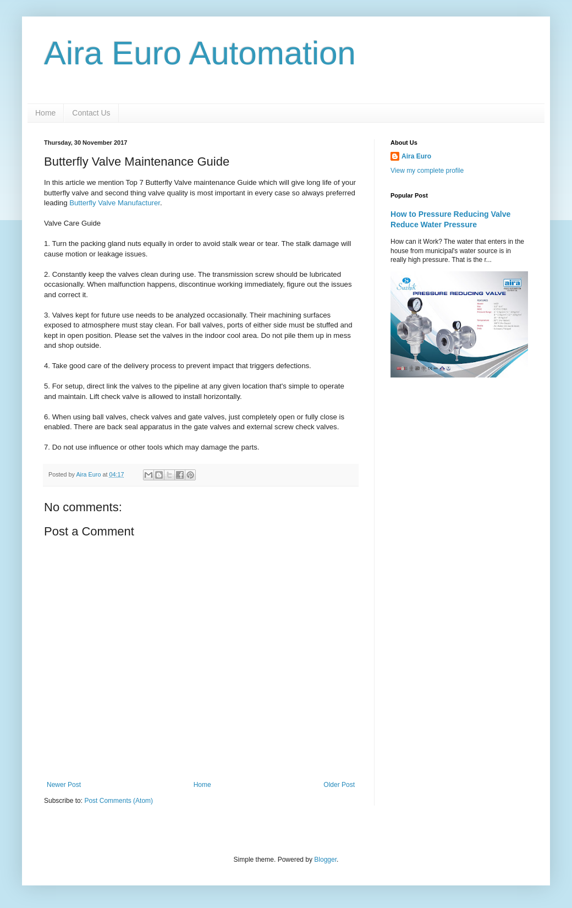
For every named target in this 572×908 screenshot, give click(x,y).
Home (45, 112)
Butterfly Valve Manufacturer (114, 203)
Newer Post (64, 785)
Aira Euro (416, 156)
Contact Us (91, 112)
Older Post (339, 785)
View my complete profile (427, 170)
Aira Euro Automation (200, 53)
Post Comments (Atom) (118, 801)
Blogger (325, 859)
